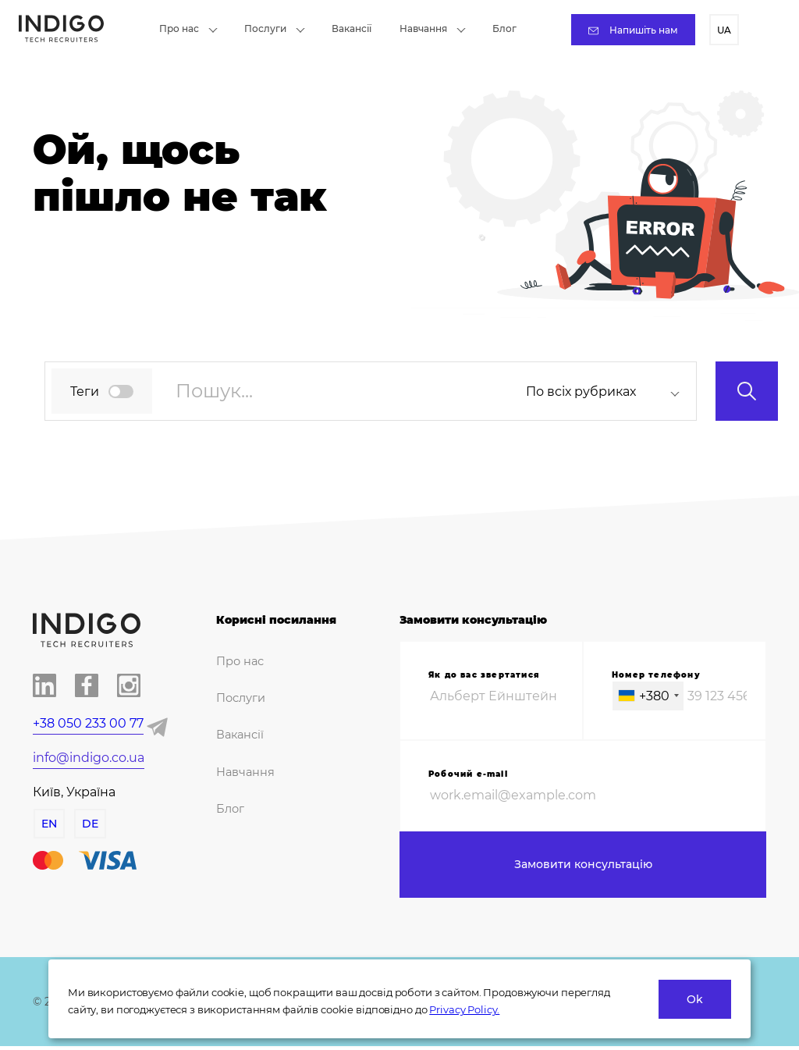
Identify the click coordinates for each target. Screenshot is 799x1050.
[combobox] (608, 391)
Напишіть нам (633, 30)
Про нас (188, 28)
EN (48, 824)
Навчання (433, 28)
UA (724, 30)
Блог (504, 28)
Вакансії (351, 28)
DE (89, 824)
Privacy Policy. (464, 1009)
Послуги (274, 28)
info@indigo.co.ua (88, 757)
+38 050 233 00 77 (88, 723)
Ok (695, 999)
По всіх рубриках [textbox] (581, 391)
